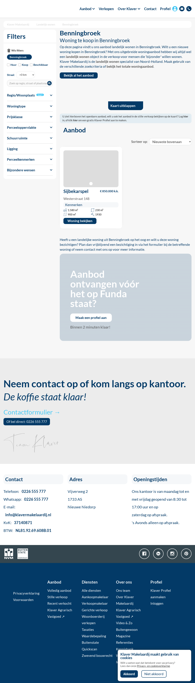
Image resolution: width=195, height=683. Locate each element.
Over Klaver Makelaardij (125, 600)
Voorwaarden (23, 600)
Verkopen (106, 8)
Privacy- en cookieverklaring (153, 665)
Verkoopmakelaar (95, 603)
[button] (85, 8)
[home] (18, 8)
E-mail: (27, 511)
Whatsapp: (25, 499)
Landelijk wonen (46, 24)
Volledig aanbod (59, 590)
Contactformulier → (31, 412)
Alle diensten (91, 590)
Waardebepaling (94, 636)
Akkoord (129, 674)
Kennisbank (124, 649)
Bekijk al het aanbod (79, 75)
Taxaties (88, 630)
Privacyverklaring (26, 593)
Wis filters (17, 50)
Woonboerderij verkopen (93, 620)
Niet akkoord (154, 674)
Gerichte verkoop (94, 610)
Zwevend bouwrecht (97, 656)
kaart (40, 95)
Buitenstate (90, 642)
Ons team (123, 590)
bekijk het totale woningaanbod (130, 66)
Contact (150, 8)
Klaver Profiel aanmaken (160, 594)
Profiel (165, 9)
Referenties (124, 642)
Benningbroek (70, 24)
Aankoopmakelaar (95, 597)
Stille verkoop (57, 597)
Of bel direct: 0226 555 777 (26, 422)
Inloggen (156, 603)
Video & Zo (124, 623)
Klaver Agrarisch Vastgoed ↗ (59, 613)
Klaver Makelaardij (18, 24)
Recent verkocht (59, 603)
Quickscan (89, 649)
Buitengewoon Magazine (127, 633)
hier (185, 116)
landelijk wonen (77, 57)
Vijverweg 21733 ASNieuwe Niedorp (82, 499)
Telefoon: (24, 491)
